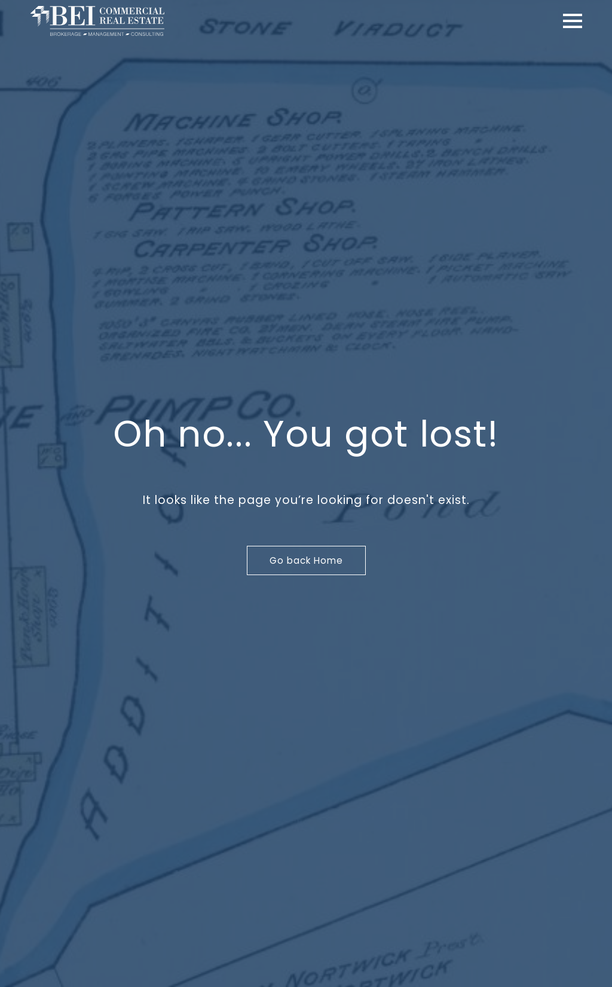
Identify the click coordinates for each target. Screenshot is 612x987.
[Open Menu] (572, 20)
